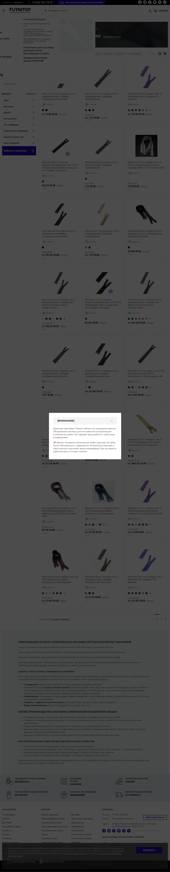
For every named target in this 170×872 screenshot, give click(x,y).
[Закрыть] (111, 420)
